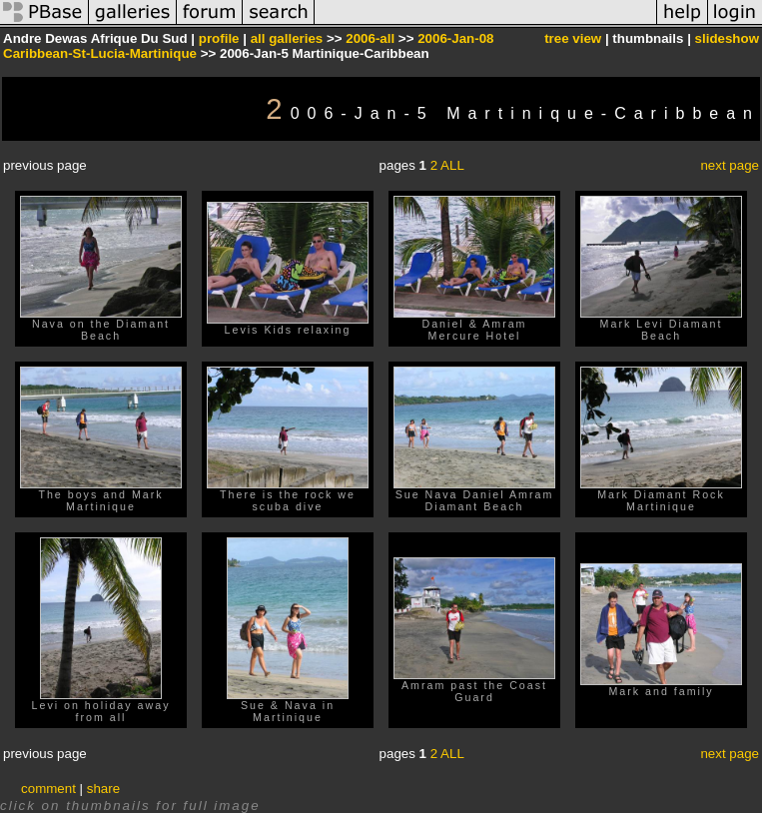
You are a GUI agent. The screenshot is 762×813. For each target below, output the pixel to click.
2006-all (370, 38)
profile (219, 38)
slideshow (727, 38)
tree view (572, 38)
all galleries (287, 38)
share (103, 788)
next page (729, 165)
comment (48, 788)
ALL (452, 165)
